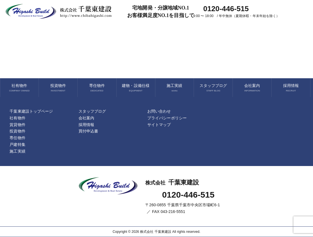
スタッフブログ (213, 85)
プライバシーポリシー (167, 118)
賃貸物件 (17, 124)
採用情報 (291, 85)
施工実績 (174, 85)
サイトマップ (159, 124)
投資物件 (58, 85)
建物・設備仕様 (135, 85)
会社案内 (252, 85)
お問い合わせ (159, 111)
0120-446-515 (188, 194)
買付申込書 (88, 131)
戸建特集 (17, 144)
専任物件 (97, 85)
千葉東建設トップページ (31, 111)
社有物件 (19, 85)
